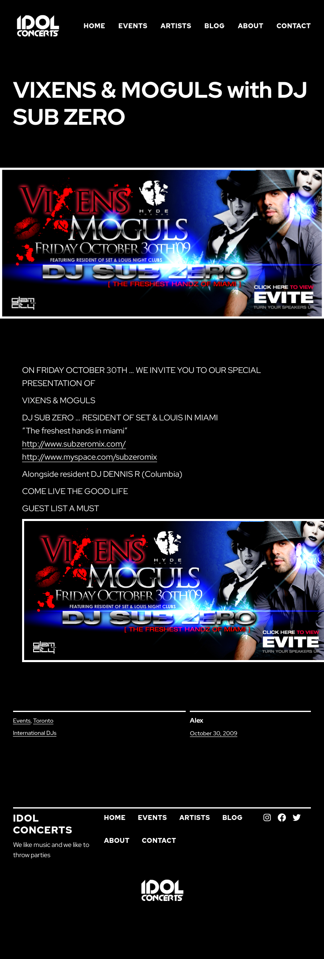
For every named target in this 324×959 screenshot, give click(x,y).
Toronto (43, 720)
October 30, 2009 (213, 733)
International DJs (34, 733)
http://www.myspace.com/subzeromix (89, 456)
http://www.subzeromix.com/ (74, 443)
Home (94, 26)
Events (22, 720)
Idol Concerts (42, 824)
